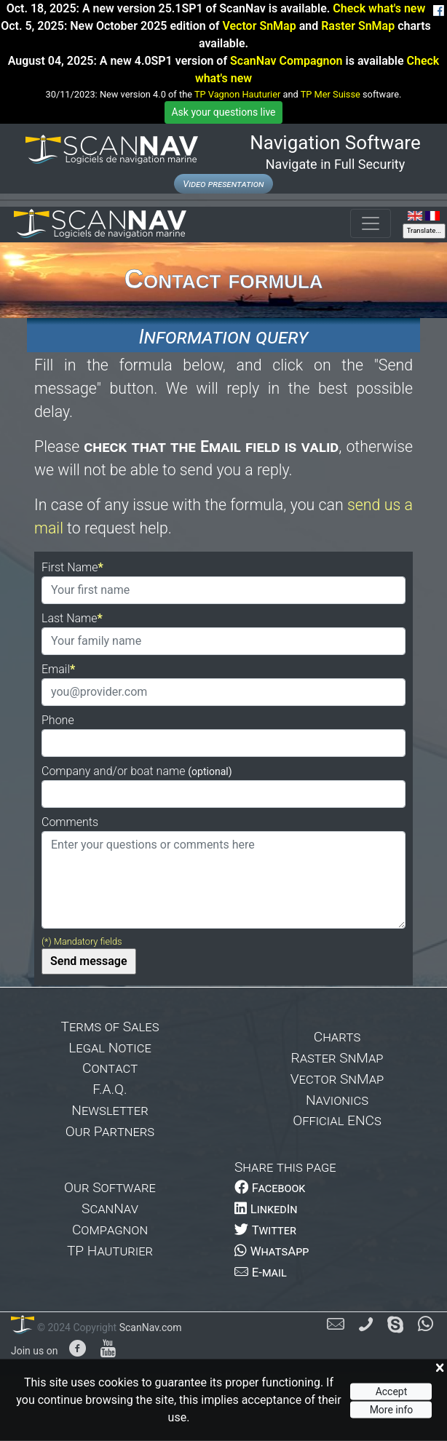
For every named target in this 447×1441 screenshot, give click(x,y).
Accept (392, 1391)
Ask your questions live (223, 112)
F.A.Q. (109, 1089)
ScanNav (110, 1208)
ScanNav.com (148, 1327)
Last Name (69, 618)
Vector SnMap (259, 26)
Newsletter (109, 1110)
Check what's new (379, 8)
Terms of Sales (110, 1026)
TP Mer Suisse (330, 94)
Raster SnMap (358, 26)
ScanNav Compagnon (286, 61)
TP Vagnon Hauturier (237, 94)
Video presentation (223, 183)
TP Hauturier (110, 1250)
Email (55, 669)
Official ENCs (337, 1120)
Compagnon (110, 1229)
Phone (57, 720)
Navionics (337, 1100)
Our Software (110, 1187)
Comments (69, 822)
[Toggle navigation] (370, 223)
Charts (337, 1036)
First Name (69, 567)
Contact (110, 1068)
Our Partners (110, 1131)
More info (392, 1409)
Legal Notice (109, 1047)
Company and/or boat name (136, 771)
